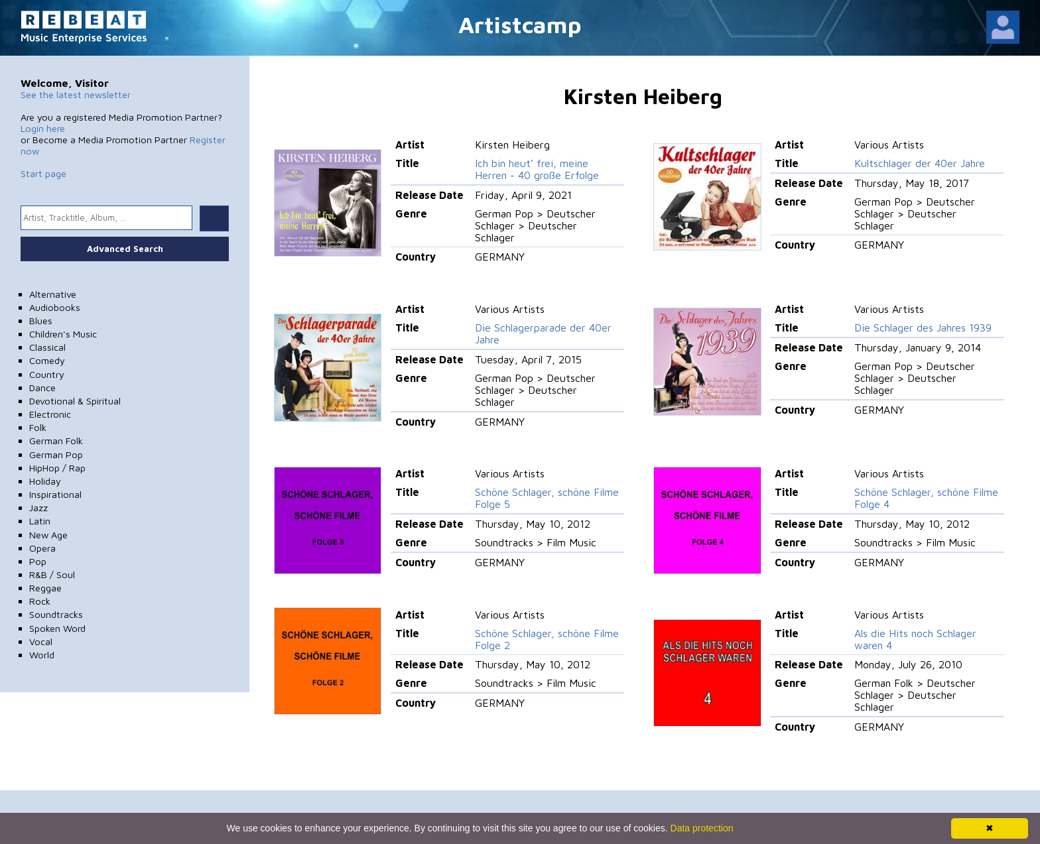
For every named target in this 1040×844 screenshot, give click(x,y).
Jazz (38, 507)
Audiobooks (54, 307)
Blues (40, 320)
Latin (39, 520)
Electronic (50, 414)
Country (46, 374)
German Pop (56, 454)
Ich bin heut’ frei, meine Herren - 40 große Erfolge (537, 169)
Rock (39, 601)
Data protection (702, 828)
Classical (47, 347)
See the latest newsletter (76, 94)
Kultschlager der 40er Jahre (919, 163)
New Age (48, 534)
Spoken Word (57, 628)
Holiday (45, 481)
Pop (37, 561)
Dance (42, 387)
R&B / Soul (52, 574)
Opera (42, 548)
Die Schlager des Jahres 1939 (923, 327)
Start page (43, 173)
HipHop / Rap (57, 467)
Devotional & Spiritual (75, 400)
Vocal (40, 641)
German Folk (56, 440)
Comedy (47, 360)
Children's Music (63, 333)
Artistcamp (520, 24)
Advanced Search (125, 248)
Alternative (52, 294)
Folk (37, 427)
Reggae (45, 587)
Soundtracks (56, 614)
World (41, 654)
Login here (43, 128)
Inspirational (55, 494)
